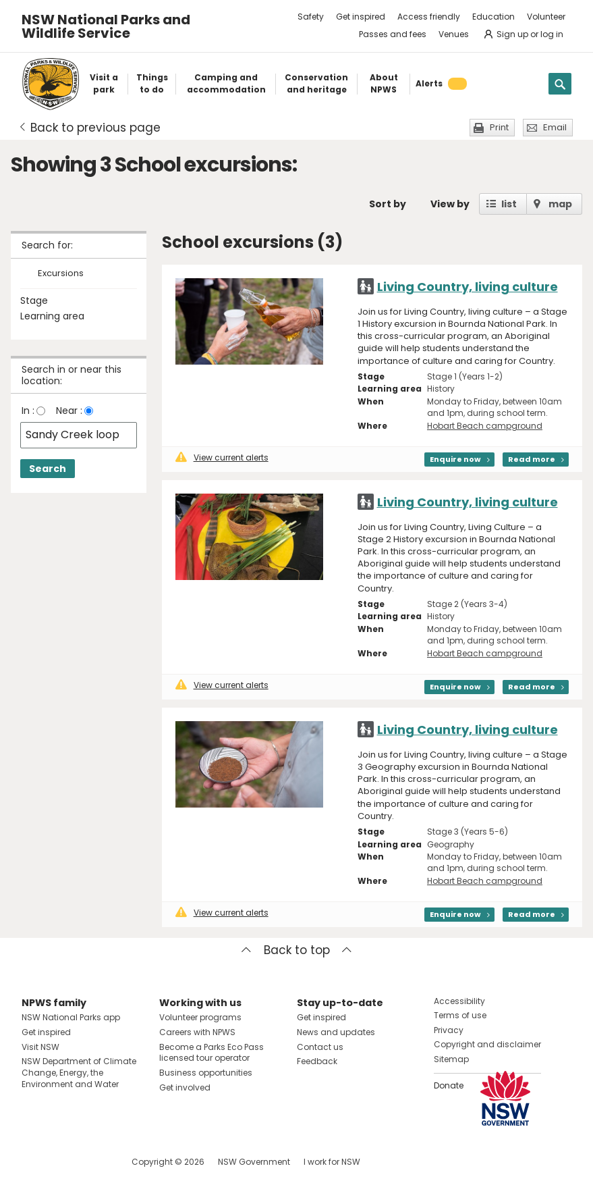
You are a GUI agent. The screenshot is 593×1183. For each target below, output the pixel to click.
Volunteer (546, 16)
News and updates (336, 1032)
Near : (69, 410)
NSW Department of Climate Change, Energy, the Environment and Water (79, 1072)
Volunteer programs (200, 1017)
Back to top (297, 950)
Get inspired (360, 16)
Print (499, 127)
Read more (531, 459)
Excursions (61, 274)
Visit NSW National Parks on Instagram (63, 1161)
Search (47, 468)
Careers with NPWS (197, 1032)
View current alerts (222, 457)
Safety (311, 16)
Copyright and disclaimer (487, 1044)
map (560, 204)
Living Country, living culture (467, 286)
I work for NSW (332, 1161)
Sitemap (451, 1059)
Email (555, 127)
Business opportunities (205, 1072)
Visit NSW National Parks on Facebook (34, 1161)
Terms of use (460, 1015)
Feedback (317, 1061)
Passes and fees (392, 34)
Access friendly (428, 16)
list (509, 204)
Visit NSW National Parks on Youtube (92, 1161)
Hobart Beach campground (484, 425)
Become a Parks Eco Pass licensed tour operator (211, 1052)
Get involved (184, 1087)
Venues (454, 34)
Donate (448, 1085)
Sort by (387, 204)
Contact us (320, 1047)
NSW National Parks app (71, 1017)
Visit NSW (40, 1047)
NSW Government (254, 1161)
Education (493, 16)
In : (28, 410)
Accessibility (459, 1001)
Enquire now (455, 459)
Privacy (448, 1030)
